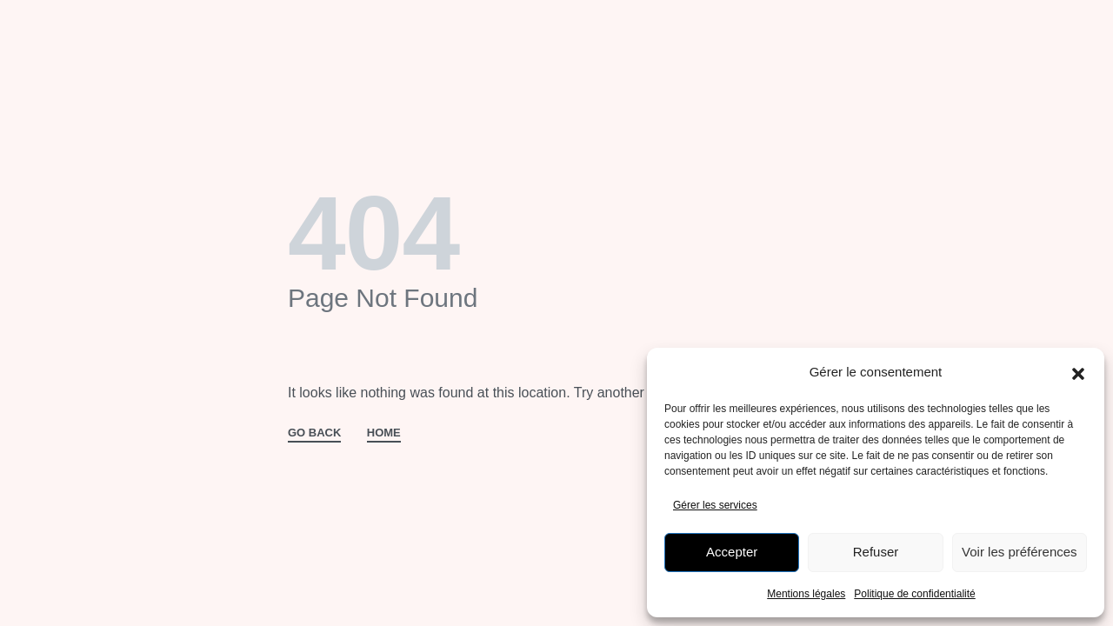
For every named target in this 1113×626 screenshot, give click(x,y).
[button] (1078, 372)
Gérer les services (715, 505)
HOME (384, 433)
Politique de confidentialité (914, 594)
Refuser (876, 551)
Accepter (731, 551)
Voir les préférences (1019, 551)
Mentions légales (806, 594)
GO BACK (314, 433)
